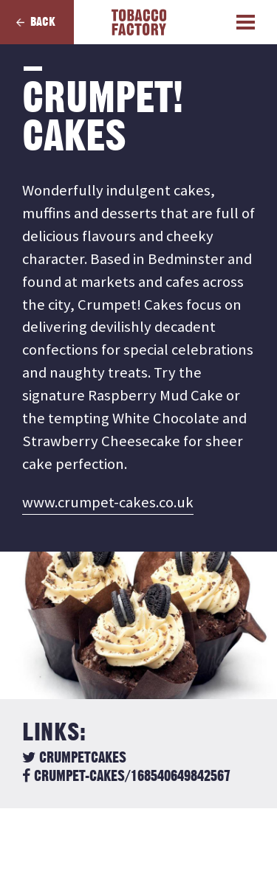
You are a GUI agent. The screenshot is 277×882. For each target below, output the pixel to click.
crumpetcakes (74, 758)
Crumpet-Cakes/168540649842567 (126, 776)
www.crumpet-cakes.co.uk (108, 502)
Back (42, 22)
